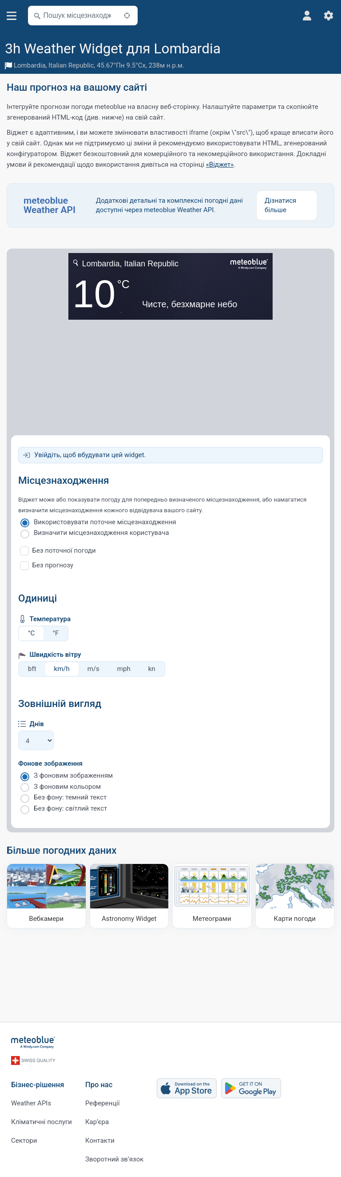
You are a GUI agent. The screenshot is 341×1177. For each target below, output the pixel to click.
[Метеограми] (212, 896)
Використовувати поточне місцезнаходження (105, 522)
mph (124, 669)
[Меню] (11, 15)
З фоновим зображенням (73, 775)
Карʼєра (97, 1121)
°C (31, 633)
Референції (102, 1103)
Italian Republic (71, 65)
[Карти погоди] (295, 896)
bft (32, 669)
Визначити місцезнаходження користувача (101, 533)
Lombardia (30, 65)
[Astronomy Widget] (129, 896)
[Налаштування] (328, 15)
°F (55, 633)
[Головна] (33, 1042)
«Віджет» (220, 165)
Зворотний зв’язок (114, 1159)
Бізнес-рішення (37, 1084)
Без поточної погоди (64, 550)
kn (151, 669)
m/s (93, 669)
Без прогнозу (53, 565)
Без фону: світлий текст (70, 808)
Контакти (100, 1140)
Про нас (98, 1084)
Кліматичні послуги (41, 1121)
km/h (62, 669)
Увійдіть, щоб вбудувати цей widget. (90, 455)
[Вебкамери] (46, 896)
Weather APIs (31, 1103)
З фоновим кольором (67, 787)
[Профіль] (307, 15)
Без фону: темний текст (70, 797)
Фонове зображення (50, 763)
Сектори (24, 1140)
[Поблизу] (127, 15)
